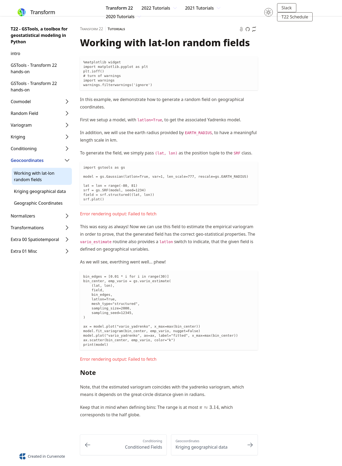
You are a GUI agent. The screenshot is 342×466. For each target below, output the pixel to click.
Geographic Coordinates (38, 203)
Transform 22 (119, 8)
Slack (287, 8)
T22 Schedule (295, 17)
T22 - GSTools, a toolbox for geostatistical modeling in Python (39, 35)
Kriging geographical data (40, 191)
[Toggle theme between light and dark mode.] (268, 12)
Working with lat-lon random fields (34, 176)
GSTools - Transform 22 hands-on (34, 68)
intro (15, 53)
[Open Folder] (67, 101)
